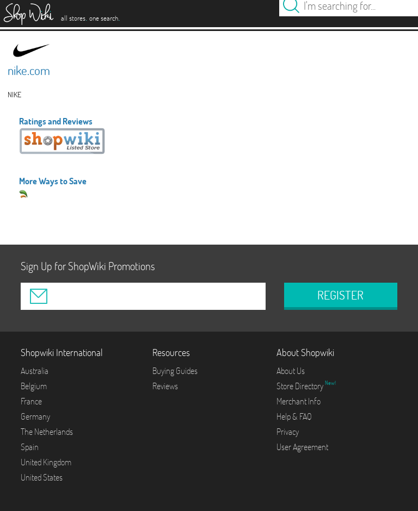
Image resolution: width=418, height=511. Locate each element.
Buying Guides (175, 370)
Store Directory (300, 386)
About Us (290, 370)
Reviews (165, 386)
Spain (30, 446)
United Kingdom (46, 462)
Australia (34, 370)
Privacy (287, 431)
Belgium (34, 386)
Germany (35, 416)
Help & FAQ (294, 416)
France (31, 401)
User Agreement (302, 446)
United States (42, 477)
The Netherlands (47, 431)
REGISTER (340, 295)
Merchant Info (298, 401)
